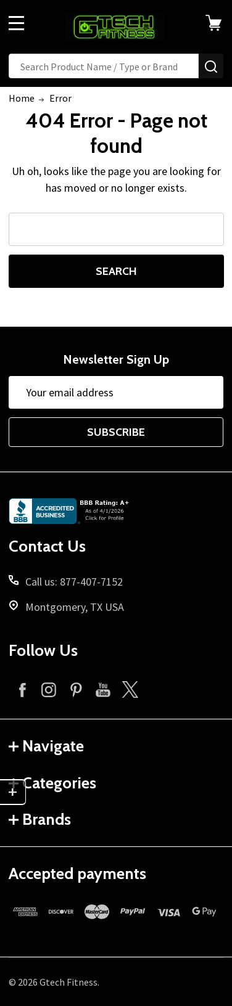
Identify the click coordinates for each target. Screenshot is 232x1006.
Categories (52, 783)
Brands (40, 819)
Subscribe (116, 432)
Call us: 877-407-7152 (74, 582)
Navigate (46, 746)
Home (22, 98)
